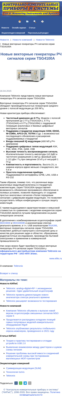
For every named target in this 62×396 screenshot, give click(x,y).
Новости (5, 28)
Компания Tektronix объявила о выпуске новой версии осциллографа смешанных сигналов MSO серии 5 (32, 313)
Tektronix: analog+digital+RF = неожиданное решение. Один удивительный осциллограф (29, 289)
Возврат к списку (9, 273)
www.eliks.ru (55, 258)
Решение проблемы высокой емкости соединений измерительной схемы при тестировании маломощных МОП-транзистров (32, 356)
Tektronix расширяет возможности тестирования (31, 301)
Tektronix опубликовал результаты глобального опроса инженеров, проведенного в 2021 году (30, 329)
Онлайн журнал (19, 28)
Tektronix (18, 266)
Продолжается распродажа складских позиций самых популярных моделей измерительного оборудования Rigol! (30, 322)
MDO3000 (5, 223)
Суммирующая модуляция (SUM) (23, 368)
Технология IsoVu (15, 372)
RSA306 (53, 225)
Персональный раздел (38, 33)
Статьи (32, 28)
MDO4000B (19, 223)
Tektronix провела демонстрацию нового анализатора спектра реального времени (28, 296)
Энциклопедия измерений (13, 33)
